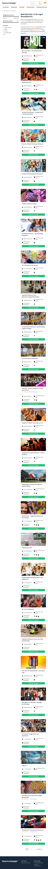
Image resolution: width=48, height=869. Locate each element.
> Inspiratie (36, 864)
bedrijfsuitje (32, 26)
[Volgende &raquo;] (40, 849)
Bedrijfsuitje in (5, 11)
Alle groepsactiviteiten (41, 7)
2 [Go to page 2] (29, 849)
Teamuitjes (21, 7)
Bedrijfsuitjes (14, 7)
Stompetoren (13, 11)
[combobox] (34, 3)
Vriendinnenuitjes (30, 7)
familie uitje (23, 20)
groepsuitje (40, 19)
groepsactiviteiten (37, 29)
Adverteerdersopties (25, 862)
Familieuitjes (6, 7)
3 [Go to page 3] (31, 849)
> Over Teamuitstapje (38, 862)
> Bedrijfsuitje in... (37, 865)
